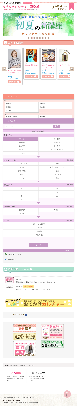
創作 (21, 174)
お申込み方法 (12, 259)
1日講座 (39, 227)
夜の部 (21, 213)
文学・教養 (57, 174)
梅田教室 (8, 103)
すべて (21, 139)
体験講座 (39, 231)
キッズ (21, 178)
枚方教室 (8, 110)
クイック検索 (12, 121)
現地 (57, 178)
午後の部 (57, 210)
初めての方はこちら (14, 254)
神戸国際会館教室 (11, 116)
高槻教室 (8, 107)
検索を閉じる (68, 250)
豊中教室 (42, 103)
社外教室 (22, 153)
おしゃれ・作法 (21, 163)
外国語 (21, 167)
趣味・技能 (22, 171)
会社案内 (25, 397)
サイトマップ (35, 397)
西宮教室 (42, 116)
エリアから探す (13, 96)
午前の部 (22, 210)
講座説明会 (39, 235)
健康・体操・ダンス (57, 167)
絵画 (57, 163)
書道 (57, 171)
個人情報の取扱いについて (11, 397)
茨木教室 (42, 107)
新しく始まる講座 (39, 224)
